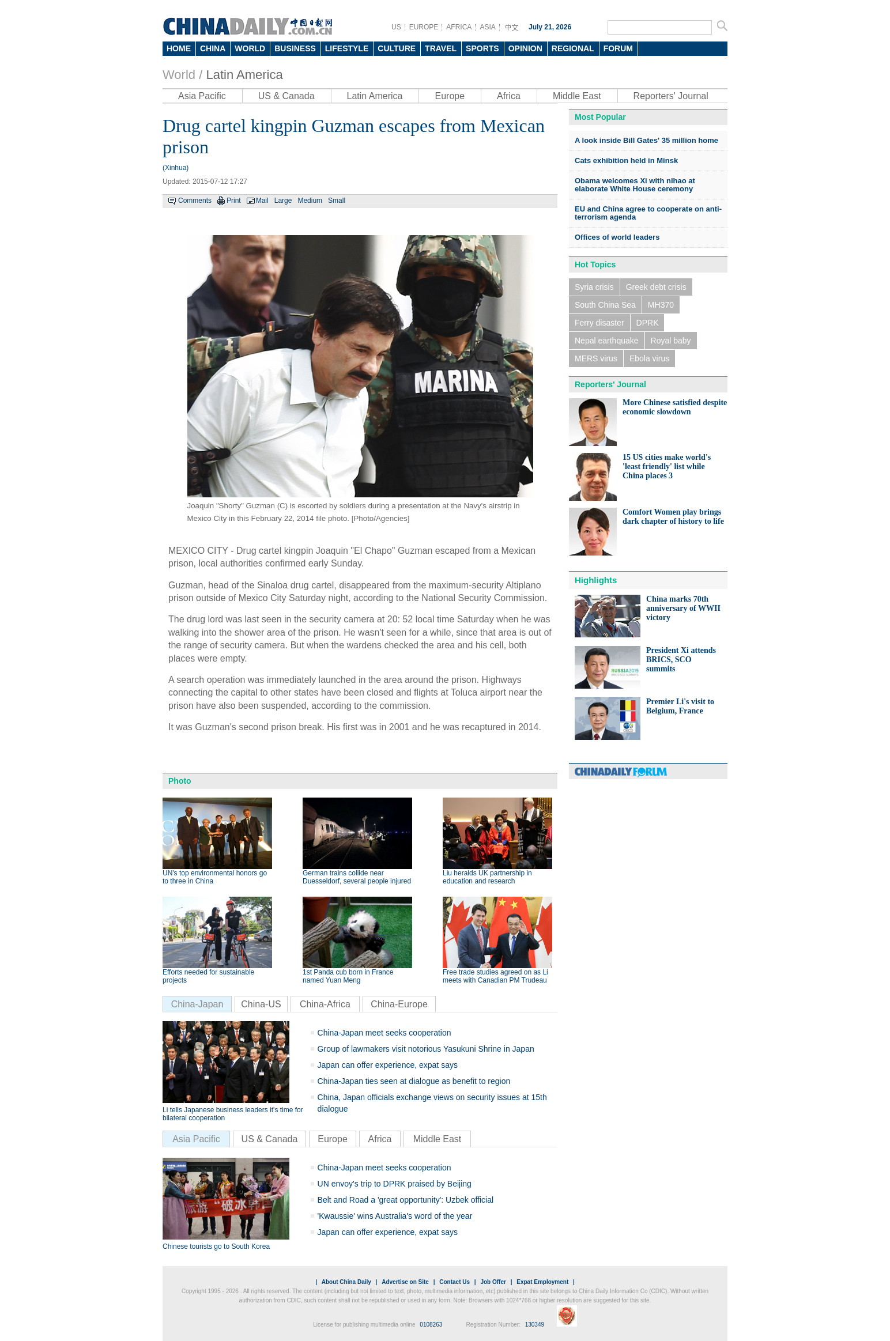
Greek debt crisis (656, 287)
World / (182, 74)
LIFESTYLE (346, 48)
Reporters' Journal (670, 96)
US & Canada (286, 96)
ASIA (487, 27)
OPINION (525, 48)
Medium (309, 201)
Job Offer (493, 1282)
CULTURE (397, 48)
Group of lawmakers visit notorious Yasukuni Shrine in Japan (426, 1048)
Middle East (577, 96)
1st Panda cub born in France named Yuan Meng (348, 976)
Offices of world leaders (617, 237)
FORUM (618, 48)
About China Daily (346, 1282)
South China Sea (605, 304)
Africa (509, 96)
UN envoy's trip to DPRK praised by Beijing (395, 1183)
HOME (179, 48)
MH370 (661, 304)
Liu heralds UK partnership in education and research (487, 877)
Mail (262, 201)
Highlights (596, 580)
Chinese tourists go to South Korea (216, 1246)
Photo (179, 780)
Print (234, 201)
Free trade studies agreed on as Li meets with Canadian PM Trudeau (495, 976)
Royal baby (671, 340)
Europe (450, 96)
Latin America (244, 74)
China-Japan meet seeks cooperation (384, 1032)
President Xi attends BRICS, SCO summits (681, 659)
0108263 (431, 1324)
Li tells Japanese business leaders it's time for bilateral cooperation (233, 1114)
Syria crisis (594, 287)
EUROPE (424, 27)
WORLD (250, 48)
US (396, 27)
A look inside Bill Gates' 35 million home (646, 140)
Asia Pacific (202, 96)
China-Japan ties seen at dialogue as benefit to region (414, 1081)
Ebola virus (649, 358)
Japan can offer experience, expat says (388, 1065)
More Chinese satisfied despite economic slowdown (675, 407)
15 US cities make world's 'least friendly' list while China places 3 (667, 466)
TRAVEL (441, 48)
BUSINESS (295, 48)
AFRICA (459, 27)
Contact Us (454, 1282)
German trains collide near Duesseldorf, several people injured (357, 877)
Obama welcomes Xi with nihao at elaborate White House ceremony (635, 184)
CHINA (212, 48)
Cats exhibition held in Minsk (626, 160)
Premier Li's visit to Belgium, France (680, 706)
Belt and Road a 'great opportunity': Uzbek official (406, 1199)
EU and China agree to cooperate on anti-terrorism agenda (648, 213)
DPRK (647, 322)
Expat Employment (542, 1282)
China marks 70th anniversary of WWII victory (683, 608)
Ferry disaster (599, 322)
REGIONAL (573, 48)
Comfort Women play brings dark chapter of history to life (673, 517)
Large (283, 201)
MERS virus (596, 358)
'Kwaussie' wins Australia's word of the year (395, 1216)
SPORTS (482, 48)
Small (336, 201)
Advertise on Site (405, 1282)
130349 (534, 1324)
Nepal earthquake (607, 340)
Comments (195, 201)
